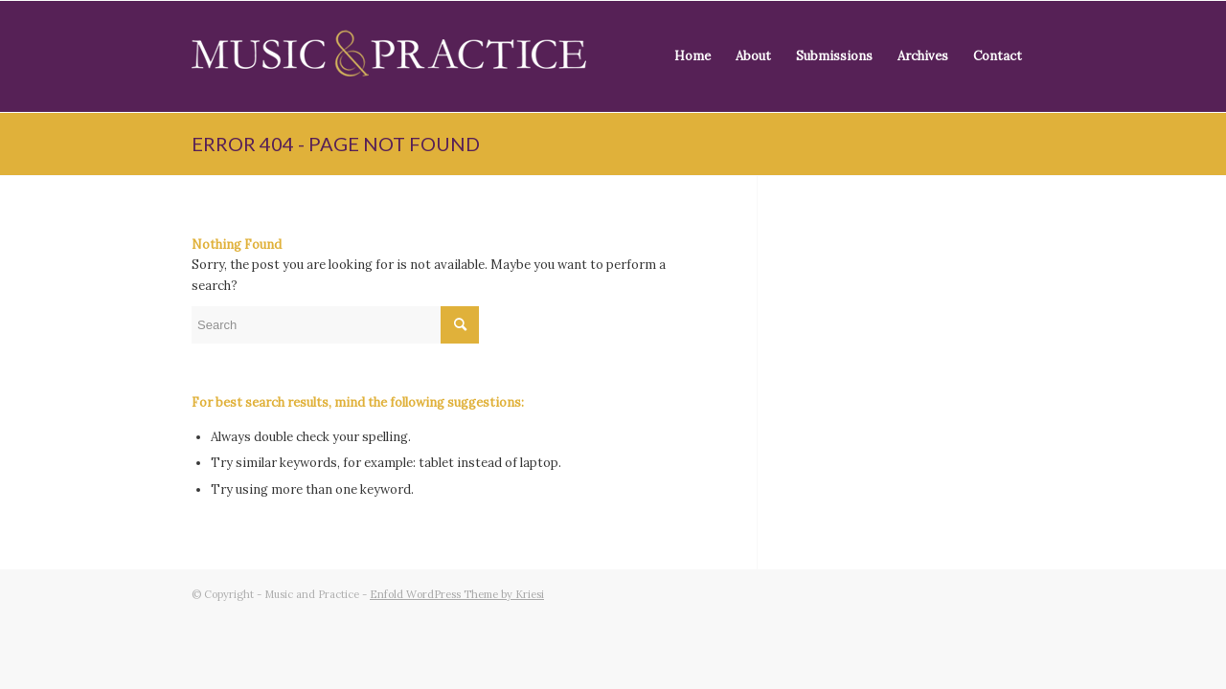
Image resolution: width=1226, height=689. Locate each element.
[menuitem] (692, 56)
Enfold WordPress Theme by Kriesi (457, 594)
